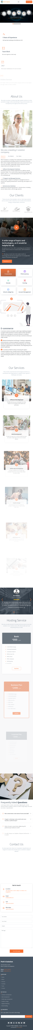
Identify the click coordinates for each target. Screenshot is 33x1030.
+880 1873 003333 (10, 903)
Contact (3, 988)
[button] (2, 13)
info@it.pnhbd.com (10, 897)
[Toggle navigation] (18, 2)
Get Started (29, 1)
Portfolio (3, 983)
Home (3, 977)
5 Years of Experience (10, 37)
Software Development (6, 994)
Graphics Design (5, 1001)
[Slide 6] (18, 23)
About (3, 979)
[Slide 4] (16, 23)
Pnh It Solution (19, 1027)
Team (3, 986)
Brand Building (5, 1005)
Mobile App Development (7, 999)
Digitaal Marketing (5, 1003)
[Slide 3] (15, 23)
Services (3, 981)
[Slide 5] (17, 23)
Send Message (16, 951)
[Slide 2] (14, 23)
